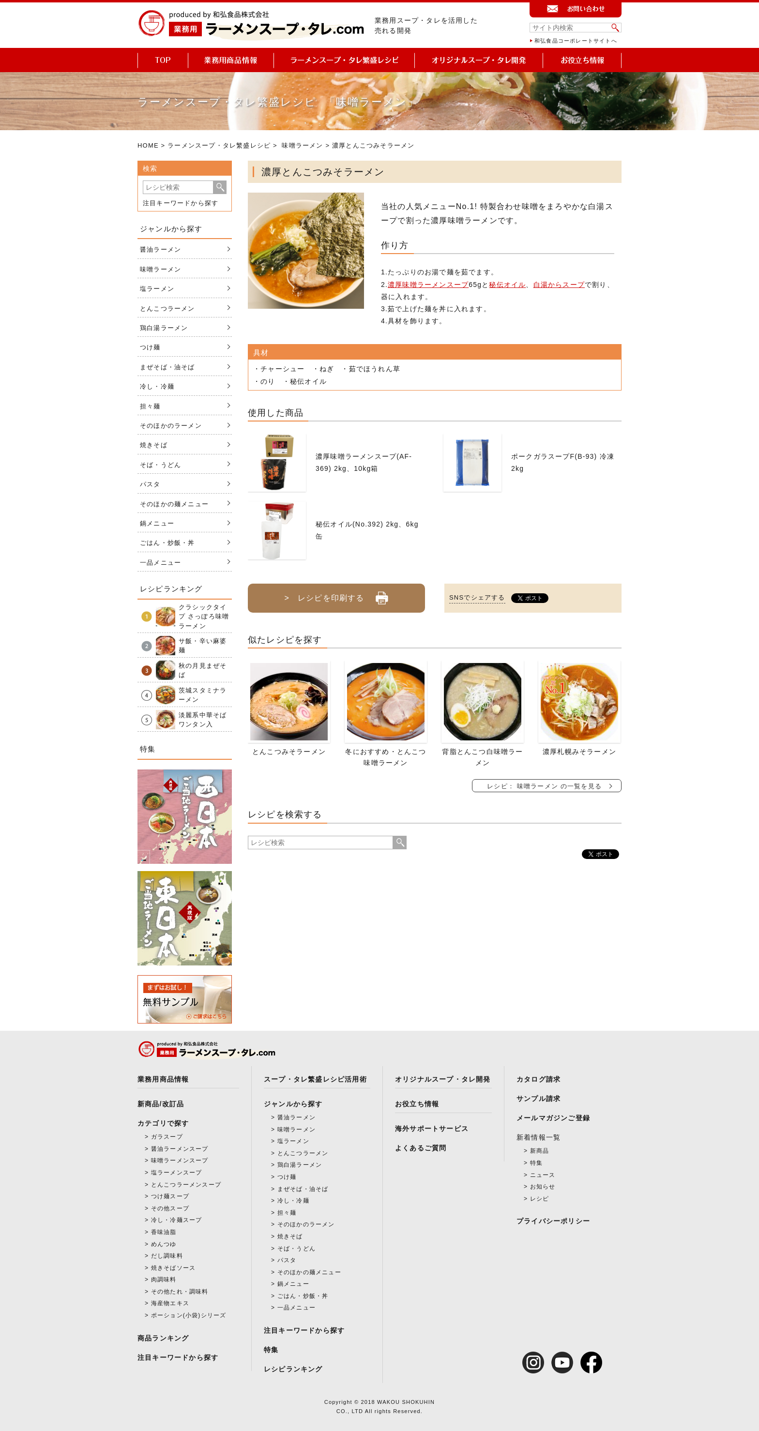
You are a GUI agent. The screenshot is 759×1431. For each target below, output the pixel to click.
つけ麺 (150, 347)
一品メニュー (160, 562)
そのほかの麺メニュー (174, 504)
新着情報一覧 (538, 1137)
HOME (148, 145)
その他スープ (170, 1208)
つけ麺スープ (170, 1196)
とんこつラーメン (167, 308)
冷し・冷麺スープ (176, 1220)
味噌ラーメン (302, 145)
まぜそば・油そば (167, 367)
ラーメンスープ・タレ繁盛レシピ (219, 145)
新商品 (539, 1150)
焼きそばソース (173, 1268)
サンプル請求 (538, 1098)
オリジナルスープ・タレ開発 (443, 1079)
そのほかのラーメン (171, 425)
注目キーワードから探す (180, 203)
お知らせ (543, 1186)
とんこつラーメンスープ (186, 1184)
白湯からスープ (559, 284)
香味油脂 (164, 1232)
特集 (271, 1350)
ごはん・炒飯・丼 (167, 542)
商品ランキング (163, 1338)
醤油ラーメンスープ (180, 1148)
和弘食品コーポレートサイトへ (575, 41)
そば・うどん (160, 464)
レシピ (539, 1198)
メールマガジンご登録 (553, 1118)
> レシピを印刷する (336, 594)
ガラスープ (167, 1136)
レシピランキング (293, 1369)
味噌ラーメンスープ (180, 1160)
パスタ (150, 484)
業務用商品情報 (163, 1079)
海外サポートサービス (432, 1128)
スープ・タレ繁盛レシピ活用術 (315, 1079)
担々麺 (150, 406)
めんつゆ (164, 1244)
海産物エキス (170, 1303)
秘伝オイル (507, 284)
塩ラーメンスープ (176, 1172)
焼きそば (153, 445)
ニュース (543, 1175)
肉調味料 (164, 1279)
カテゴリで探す (163, 1123)
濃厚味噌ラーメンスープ (428, 284)
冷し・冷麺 (157, 386)
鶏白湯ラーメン (164, 327)
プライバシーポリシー (553, 1221)
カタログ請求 (538, 1079)
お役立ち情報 (417, 1104)
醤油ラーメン (160, 249)
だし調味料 (167, 1255)
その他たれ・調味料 (180, 1291)
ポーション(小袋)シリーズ (189, 1315)
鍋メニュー (157, 523)
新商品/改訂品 (160, 1104)
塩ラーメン (157, 288)
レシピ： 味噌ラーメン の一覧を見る (544, 786)
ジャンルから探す (293, 1104)
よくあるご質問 (420, 1148)
